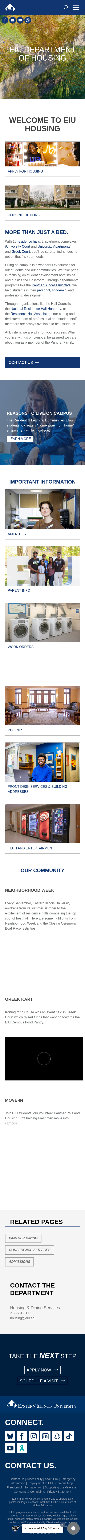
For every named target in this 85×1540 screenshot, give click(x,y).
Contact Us (17, 1479)
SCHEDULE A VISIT (42, 1380)
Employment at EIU (40, 1483)
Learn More (20, 439)
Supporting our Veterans (61, 1487)
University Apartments (54, 246)
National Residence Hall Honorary (36, 309)
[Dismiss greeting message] (62, 1524)
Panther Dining (23, 1238)
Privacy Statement (59, 1491)
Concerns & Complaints (29, 1491)
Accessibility (34, 1479)
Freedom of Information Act (24, 1487)
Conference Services (29, 1250)
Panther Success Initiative (51, 285)
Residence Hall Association (31, 314)
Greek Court (21, 251)
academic (59, 290)
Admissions (19, 1262)
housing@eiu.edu (23, 1318)
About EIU (51, 1479)
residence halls (28, 241)
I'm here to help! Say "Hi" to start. (42, 1528)
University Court (18, 246)
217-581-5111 (20, 1313)
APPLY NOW (42, 1369)
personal (43, 290)
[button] (73, 1528)
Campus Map (64, 1483)
